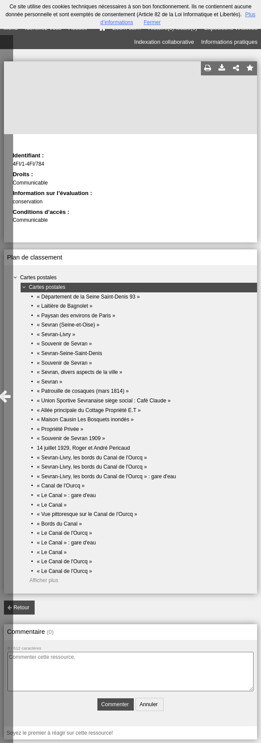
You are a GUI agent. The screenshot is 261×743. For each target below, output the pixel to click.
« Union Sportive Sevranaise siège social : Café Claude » (104, 401)
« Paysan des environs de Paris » (76, 316)
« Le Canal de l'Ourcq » (64, 533)
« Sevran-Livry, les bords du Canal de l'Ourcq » (92, 458)
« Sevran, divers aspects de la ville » (79, 372)
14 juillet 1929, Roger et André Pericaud (83, 448)
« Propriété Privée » (60, 429)
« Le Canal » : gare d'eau (66, 495)
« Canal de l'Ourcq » (61, 486)
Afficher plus (43, 580)
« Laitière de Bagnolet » (65, 306)
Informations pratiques (229, 42)
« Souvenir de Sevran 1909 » (71, 438)
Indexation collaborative (164, 42)
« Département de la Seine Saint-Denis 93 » (88, 297)
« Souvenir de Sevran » (64, 344)
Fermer (152, 22)
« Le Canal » (52, 505)
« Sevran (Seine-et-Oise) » (68, 325)
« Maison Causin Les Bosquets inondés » (85, 419)
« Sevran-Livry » (56, 334)
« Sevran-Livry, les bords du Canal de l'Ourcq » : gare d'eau (106, 476)
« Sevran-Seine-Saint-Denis (69, 353)
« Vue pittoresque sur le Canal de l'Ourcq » (87, 514)
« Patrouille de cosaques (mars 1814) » (83, 391)
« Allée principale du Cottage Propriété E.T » (89, 410)
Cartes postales (38, 277)
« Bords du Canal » (59, 524)
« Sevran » (49, 382)
